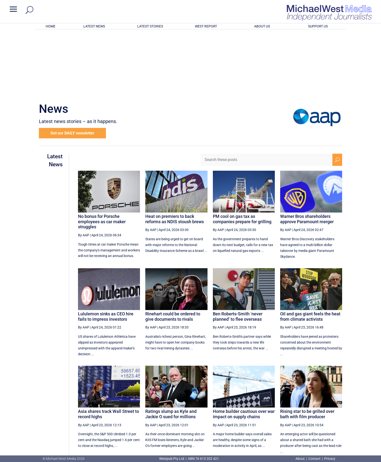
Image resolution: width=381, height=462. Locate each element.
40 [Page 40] (266, 409)
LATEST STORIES (150, 26)
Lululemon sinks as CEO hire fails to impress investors (105, 253)
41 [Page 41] (278, 409)
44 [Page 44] (315, 409)
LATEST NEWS (94, 26)
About (300, 459)
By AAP (83, 171)
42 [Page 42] (290, 409)
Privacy (329, 459)
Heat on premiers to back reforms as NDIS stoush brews (174, 155)
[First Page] (219, 409)
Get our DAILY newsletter (72, 69)
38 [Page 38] (241, 409)
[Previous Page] (230, 409)
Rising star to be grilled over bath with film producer (307, 350)
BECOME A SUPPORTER (355, 428)
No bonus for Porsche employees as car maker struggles (102, 158)
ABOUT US (262, 26)
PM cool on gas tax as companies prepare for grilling (242, 155)
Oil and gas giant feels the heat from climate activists (310, 253)
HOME (50, 26)
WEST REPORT (206, 26)
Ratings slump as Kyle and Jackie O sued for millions (171, 350)
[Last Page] (337, 409)
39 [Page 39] (253, 409)
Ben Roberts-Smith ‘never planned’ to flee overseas (237, 253)
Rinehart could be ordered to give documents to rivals (172, 253)
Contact (314, 459)
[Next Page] (326, 409)
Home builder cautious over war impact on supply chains (244, 350)
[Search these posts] (266, 96)
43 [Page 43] (302, 409)
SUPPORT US (318, 26)
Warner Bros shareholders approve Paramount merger (307, 155)
